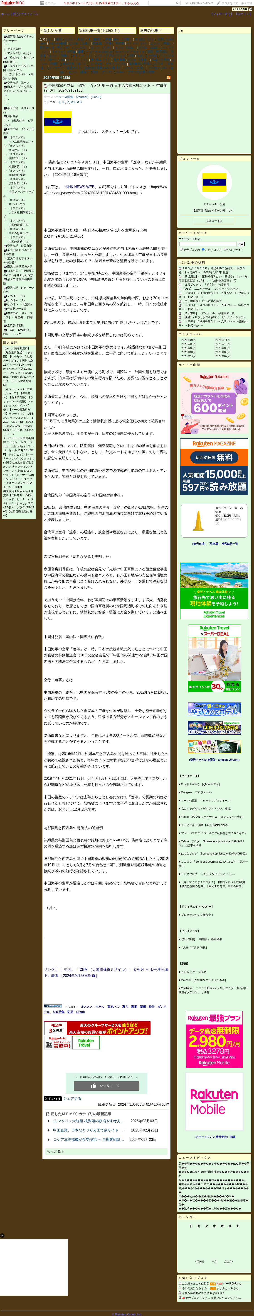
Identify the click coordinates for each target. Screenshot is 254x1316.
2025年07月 (222, 356)
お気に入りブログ (193, 1278)
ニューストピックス (195, 1157)
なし (50, 39)
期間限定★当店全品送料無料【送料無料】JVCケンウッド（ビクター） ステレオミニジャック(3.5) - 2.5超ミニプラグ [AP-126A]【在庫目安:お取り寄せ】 (18, 503)
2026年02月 (188, 348)
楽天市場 (246, 3)
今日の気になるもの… (195, 1288)
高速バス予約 (160, 59)
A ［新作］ (95, 39)
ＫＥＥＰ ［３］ (77, 59)
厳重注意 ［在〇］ (74, 64)
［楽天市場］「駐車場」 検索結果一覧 (214, 543)
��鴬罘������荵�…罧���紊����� (210, 1208)
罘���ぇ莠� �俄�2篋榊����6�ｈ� (206, 1196)
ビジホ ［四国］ (161, 43)
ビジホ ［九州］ (101, 47)
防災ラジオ (47, 47)
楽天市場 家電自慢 (19, 245)
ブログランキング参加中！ (197, 914)
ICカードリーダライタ (130, 51)
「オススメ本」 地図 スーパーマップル (18, 191)
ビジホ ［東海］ (79, 72)
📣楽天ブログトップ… (196, 1297)
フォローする (214, 220)
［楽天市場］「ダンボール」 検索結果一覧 (208, 313)
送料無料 (135, 64)
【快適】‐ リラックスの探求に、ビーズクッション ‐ (213, 317)
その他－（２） (16, 300)
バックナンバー (191, 334)
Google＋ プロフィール (196, 792)
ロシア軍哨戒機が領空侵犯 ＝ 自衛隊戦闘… (88, 1139)
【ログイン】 (243, 14)
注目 (59, 39)
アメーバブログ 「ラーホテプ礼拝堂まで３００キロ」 (214, 833)
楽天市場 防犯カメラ (19, 266)
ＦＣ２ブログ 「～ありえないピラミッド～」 (208, 874)
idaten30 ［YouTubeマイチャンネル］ (204, 980)
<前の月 (199, 1261)
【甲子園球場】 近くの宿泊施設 (201, 301)
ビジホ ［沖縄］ (138, 59)
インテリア (56, 68)
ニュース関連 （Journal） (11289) (78, 97)
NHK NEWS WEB (80, 187)
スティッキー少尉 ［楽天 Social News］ (205, 825)
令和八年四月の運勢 (194, 1293)
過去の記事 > (150, 30)
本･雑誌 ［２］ (145, 39)
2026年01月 (188, 352)
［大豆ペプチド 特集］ (194, 947)
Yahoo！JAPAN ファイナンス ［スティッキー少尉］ (213, 816)
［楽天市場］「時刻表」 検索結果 (201, 939)
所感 (108, 39)
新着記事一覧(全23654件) (99, 30)
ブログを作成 (230, 3)
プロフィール (29, 14)
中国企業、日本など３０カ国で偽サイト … (89, 1130)
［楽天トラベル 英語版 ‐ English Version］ (214, 759)
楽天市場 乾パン (18, 82)
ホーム (5, 14)
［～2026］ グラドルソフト (107, 64)
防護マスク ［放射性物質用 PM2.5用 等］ (94, 68)
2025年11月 (222, 340)
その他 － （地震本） (20, 304)
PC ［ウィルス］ (76, 47)
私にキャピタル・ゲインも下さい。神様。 (207, 808)
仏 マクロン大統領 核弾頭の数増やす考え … (89, 1121)
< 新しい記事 (51, 30)
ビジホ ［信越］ (80, 43)
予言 (60, 47)
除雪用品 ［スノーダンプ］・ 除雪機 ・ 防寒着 (18, 317)
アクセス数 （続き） (19, 53)
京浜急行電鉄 (15, 325)
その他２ (154, 68)
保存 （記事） (122, 39)
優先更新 (119, 59)
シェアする (72, 1098)
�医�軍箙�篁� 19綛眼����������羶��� (213, 1184)
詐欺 (131, 55)
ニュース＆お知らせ (99, 51)
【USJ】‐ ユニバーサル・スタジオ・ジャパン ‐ (210, 288)
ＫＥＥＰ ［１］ (137, 43)
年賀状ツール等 (16, 308)
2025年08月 (222, 352)
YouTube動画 (58, 43)
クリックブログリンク (111, 55)
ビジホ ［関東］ (59, 55)
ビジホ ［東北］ (75, 39)
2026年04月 (188, 340)
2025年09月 (222, 348)
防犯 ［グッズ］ (103, 72)
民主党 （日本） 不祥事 (108, 43)
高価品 (147, 64)
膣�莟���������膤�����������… (213, 1180)
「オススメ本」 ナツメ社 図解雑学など (18, 212)
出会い (141, 55)
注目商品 (12, 116)
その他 (152, 55)
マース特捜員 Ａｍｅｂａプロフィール (205, 800)
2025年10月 (222, 344)
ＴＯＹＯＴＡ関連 (63, 51)
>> (199, 3)
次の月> (228, 1261)
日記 (15, 14)
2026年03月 (188, 344)
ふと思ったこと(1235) (195, 1283)
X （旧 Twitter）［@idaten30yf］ (201, 784)
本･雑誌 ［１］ (101, 59)
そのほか (50, 3)
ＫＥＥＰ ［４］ (83, 55)
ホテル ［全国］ (135, 68)
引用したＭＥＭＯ (70, 102)
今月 (214, 1261)
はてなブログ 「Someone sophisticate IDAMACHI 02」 (214, 853)
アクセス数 (14, 49)
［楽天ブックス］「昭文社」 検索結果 (205, 284)
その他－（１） (16, 296)
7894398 (240, 9)
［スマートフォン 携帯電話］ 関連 (214, 1137)
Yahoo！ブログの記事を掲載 (135, 72)
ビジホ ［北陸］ (125, 47)
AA (62, 59)
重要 (81, 51)
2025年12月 (188, 356)
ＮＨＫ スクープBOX (194, 972)
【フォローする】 (222, 14)
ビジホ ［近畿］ (149, 47)
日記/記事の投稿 (192, 262)
